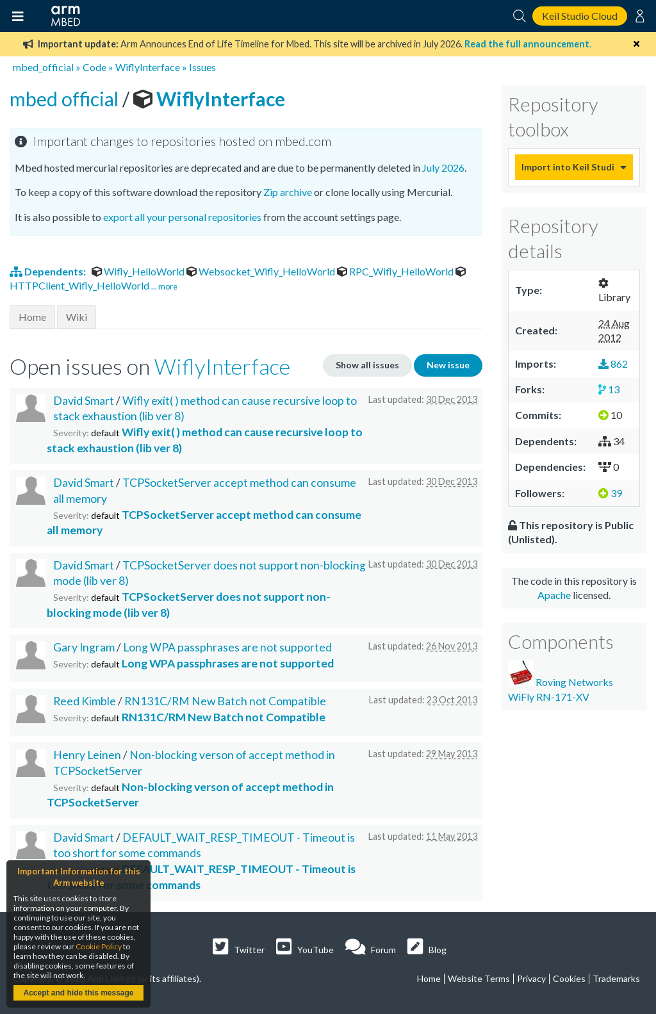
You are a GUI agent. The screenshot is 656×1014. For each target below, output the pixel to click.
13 (608, 389)
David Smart (83, 400)
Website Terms (479, 978)
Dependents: (49, 271)
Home (32, 317)
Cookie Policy (99, 946)
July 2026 (443, 167)
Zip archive (287, 192)
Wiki (76, 317)
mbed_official (43, 67)
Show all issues (367, 364)
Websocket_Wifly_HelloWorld (261, 271)
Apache (554, 595)
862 (613, 363)
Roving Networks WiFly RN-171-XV (560, 681)
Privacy (531, 978)
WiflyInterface (147, 67)
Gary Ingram (84, 647)
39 (610, 493)
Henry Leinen (87, 755)
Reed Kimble (84, 701)
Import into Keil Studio (567, 166)
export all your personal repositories (182, 217)
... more (164, 286)
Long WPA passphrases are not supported (227, 647)
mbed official (66, 98)
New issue (448, 364)
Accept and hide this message (78, 992)
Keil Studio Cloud (580, 16)
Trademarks (616, 978)
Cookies (569, 978)
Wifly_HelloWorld (139, 271)
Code (94, 67)
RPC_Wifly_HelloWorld (396, 271)
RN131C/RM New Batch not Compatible (225, 701)
